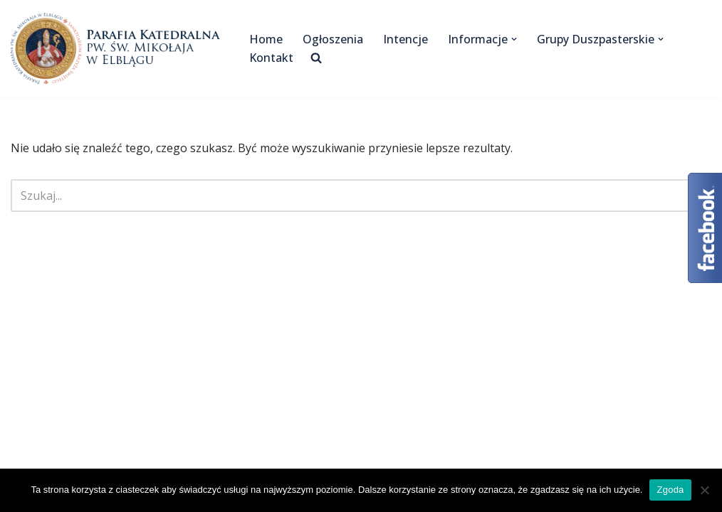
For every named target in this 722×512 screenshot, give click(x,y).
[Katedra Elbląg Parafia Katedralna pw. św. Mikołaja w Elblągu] (118, 48)
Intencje (405, 39)
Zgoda (670, 489)
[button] (514, 39)
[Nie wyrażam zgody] (704, 490)
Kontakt (271, 57)
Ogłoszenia (333, 39)
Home (266, 39)
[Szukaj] (345, 195)
